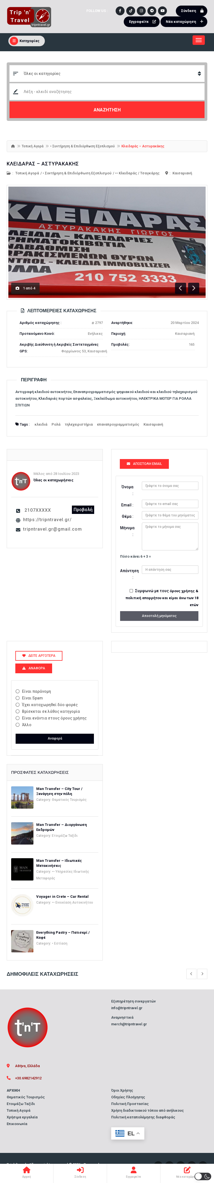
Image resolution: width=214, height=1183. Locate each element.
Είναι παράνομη (36, 691)
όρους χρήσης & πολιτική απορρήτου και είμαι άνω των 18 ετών (162, 598)
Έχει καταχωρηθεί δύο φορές (50, 705)
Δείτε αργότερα (38, 656)
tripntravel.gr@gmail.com (52, 529)
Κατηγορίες (25, 41)
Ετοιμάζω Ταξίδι (65, 836)
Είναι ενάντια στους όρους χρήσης (54, 718)
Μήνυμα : (127, 531)
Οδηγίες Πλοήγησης (128, 1097)
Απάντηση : (129, 574)
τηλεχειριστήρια (79, 424)
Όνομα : (127, 490)
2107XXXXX (38, 510)
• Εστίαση (59, 943)
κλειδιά (41, 424)
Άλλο (26, 725)
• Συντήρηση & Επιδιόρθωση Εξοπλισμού (82, 146)
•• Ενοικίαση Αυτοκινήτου (72, 902)
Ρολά (56, 424)
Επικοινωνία (17, 1124)
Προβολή (83, 509)
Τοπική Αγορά (32, 146)
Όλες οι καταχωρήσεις (53, 480)
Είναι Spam (32, 698)
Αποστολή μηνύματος (159, 616)
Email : (127, 505)
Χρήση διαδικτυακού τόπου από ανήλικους (147, 1110)
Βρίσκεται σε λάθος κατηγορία (51, 711)
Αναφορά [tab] (33, 668)
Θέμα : (127, 516)
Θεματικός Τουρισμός (69, 800)
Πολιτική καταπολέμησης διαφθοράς (143, 1117)
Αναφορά (55, 738)
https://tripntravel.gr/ (47, 519)
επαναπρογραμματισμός (118, 424)
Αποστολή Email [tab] (144, 464)
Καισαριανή (182, 173)
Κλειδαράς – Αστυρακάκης (43, 164)
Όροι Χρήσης (122, 1090)
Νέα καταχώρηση (186, 22)
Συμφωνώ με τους (162, 598)
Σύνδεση (193, 11)
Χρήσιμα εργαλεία (22, 1117)
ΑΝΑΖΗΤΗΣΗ (107, 110)
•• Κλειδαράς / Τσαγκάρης (137, 173)
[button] (202, 1176)
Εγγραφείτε (143, 22)
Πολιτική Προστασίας (130, 1104)
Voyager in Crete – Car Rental (62, 896)
